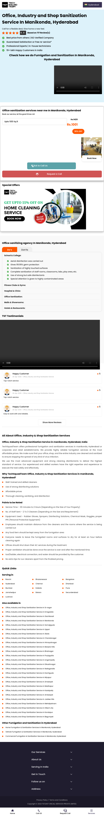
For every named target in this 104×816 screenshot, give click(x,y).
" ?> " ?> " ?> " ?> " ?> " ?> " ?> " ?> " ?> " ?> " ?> (34, 121)
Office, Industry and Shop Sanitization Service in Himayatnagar (31, 642)
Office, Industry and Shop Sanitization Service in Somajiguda (30, 625)
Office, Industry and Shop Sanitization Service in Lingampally (30, 660)
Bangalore (70, 579)
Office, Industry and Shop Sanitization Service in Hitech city (29, 708)
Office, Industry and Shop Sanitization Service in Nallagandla (30, 668)
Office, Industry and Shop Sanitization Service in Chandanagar (30, 638)
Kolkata (39, 588)
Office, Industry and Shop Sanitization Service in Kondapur (29, 712)
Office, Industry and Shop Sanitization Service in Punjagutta (29, 655)
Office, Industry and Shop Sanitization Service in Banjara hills (30, 647)
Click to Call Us (40, 165)
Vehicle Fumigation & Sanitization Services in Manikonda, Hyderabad (33, 732)
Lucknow (9, 597)
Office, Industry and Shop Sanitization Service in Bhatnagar (29, 651)
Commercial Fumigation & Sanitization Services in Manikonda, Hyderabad (35, 736)
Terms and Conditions (58, 800)
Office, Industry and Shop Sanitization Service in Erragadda (29, 612)
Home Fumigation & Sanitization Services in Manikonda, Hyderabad (33, 727)
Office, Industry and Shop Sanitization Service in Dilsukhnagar (30, 664)
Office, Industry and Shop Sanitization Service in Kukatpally (29, 690)
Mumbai (8, 588)
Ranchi (8, 579)
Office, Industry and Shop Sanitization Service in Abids (27, 634)
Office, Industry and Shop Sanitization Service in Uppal (27, 629)
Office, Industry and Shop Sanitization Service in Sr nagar (28, 607)
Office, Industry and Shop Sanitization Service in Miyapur (28, 677)
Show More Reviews (52, 422)
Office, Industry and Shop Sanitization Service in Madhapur (29, 686)
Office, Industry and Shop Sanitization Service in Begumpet (29, 716)
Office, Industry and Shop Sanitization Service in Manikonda (29, 620)
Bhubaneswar (41, 579)
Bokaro (38, 592)
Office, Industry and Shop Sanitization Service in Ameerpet (29, 682)
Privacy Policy (42, 800)
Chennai (39, 584)
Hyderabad (10, 584)
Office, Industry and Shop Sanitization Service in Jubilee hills (29, 699)
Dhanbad (69, 584)
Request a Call (54, 174)
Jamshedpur (10, 592)
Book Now (92, 158)
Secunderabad (72, 592)
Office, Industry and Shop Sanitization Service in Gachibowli (29, 616)
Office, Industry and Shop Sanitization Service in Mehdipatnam (30, 703)
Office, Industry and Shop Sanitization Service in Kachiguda (29, 673)
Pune (68, 588)
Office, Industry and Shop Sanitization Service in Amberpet (29, 695)
